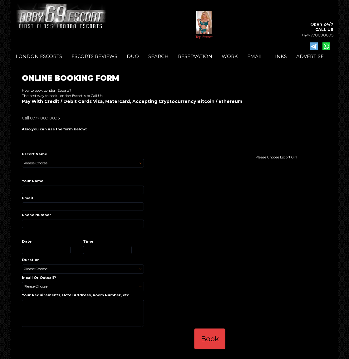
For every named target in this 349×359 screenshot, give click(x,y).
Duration (31, 260)
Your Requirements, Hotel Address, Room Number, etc (75, 295)
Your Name (32, 181)
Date (27, 241)
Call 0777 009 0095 (41, 118)
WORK (230, 56)
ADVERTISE (310, 56)
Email (27, 198)
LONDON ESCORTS (39, 56)
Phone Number (36, 215)
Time (88, 241)
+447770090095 (317, 35)
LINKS (279, 56)
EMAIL (255, 56)
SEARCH (158, 56)
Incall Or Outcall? (39, 277)
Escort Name (34, 154)
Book (210, 338)
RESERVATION (195, 56)
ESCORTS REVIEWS (94, 56)
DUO (133, 56)
